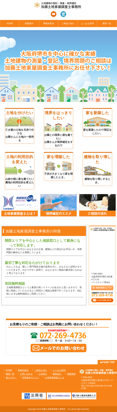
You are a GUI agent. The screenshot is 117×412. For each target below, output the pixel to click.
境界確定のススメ (30, 377)
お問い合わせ (26, 374)
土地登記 (43, 374)
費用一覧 (107, 23)
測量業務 (71, 374)
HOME (10, 23)
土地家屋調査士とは (54, 377)
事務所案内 (48, 23)
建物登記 (57, 374)
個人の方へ (11, 377)
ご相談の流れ (68, 23)
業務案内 (29, 23)
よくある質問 (87, 23)
